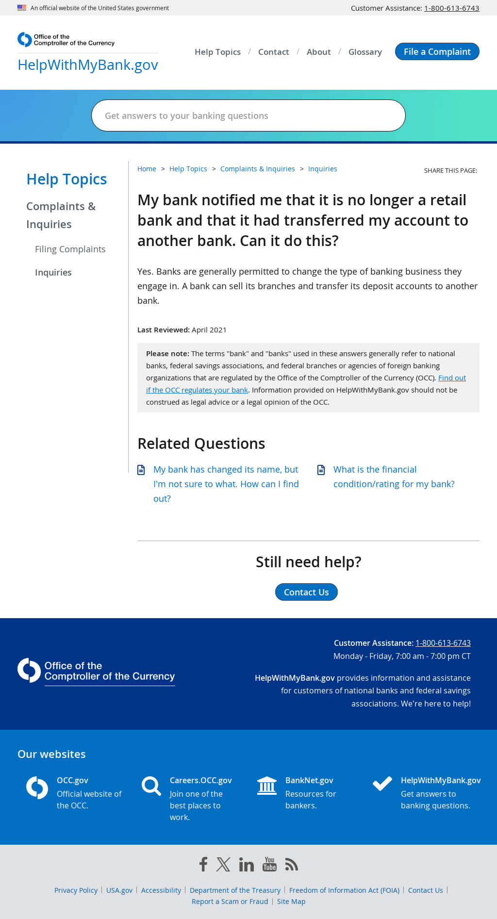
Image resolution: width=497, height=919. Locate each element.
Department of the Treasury (235, 890)
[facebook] (203, 866)
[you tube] (270, 866)
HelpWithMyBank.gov (436, 780)
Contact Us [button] (306, 592)
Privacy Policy (76, 890)
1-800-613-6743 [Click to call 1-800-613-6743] (452, 8)
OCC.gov (72, 780)
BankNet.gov (309, 780)
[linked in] (246, 866)
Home (146, 168)
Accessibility (161, 890)
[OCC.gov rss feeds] (291, 866)
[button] (437, 51)
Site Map (291, 901)
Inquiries (53, 272)
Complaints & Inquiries (61, 215)
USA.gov (119, 890)
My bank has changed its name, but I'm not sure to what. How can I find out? (226, 483)
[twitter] (223, 866)
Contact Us (425, 890)
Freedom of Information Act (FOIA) (344, 890)
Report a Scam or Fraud (230, 901)
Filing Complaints (70, 249)
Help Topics (66, 179)
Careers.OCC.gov (201, 780)
